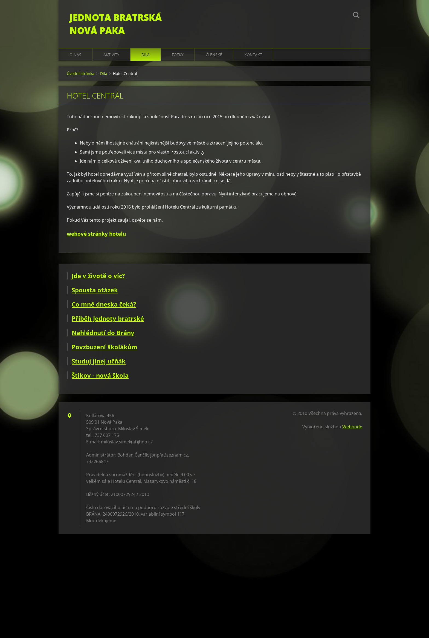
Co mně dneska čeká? (104, 304)
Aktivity (111, 54)
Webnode (352, 427)
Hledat (356, 16)
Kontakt (253, 54)
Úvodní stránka (80, 73)
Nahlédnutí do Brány (103, 332)
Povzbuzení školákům (104, 347)
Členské (214, 54)
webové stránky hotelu (96, 233)
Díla (145, 54)
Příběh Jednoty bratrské (108, 318)
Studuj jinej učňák (99, 361)
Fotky (178, 54)
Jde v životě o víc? (98, 276)
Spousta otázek (95, 290)
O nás (75, 54)
